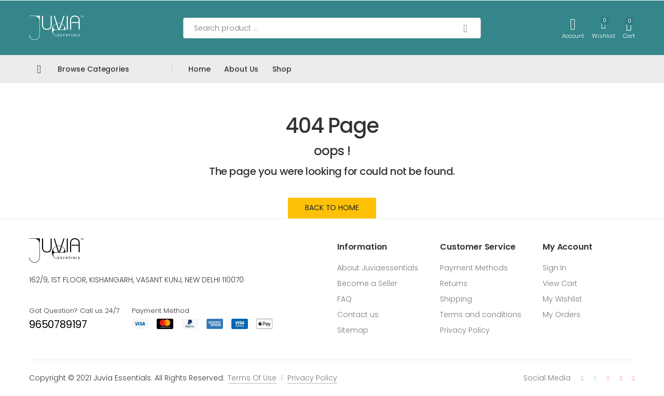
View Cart (560, 283)
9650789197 (58, 324)
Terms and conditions (480, 314)
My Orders (561, 314)
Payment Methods (474, 268)
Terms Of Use (252, 378)
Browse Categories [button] (93, 69)
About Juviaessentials (377, 268)
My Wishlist (562, 299)
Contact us (358, 314)
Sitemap (352, 330)
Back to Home (331, 207)
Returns (453, 283)
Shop (281, 69)
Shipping (456, 299)
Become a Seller (367, 283)
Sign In (554, 268)
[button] (629, 28)
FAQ (344, 299)
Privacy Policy (465, 330)
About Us (241, 69)
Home (199, 69)
